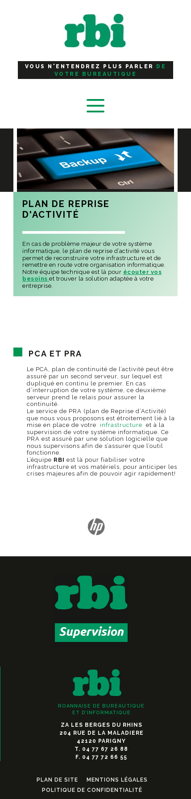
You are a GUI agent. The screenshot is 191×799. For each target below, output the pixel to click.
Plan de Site (57, 780)
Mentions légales (117, 780)
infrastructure (121, 425)
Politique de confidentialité (92, 790)
